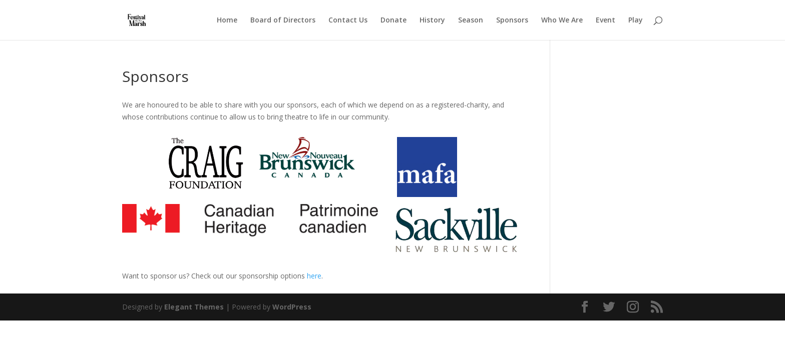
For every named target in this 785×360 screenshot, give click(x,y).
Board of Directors (282, 20)
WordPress (291, 307)
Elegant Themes (194, 307)
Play (635, 20)
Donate (393, 20)
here (314, 275)
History (432, 20)
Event (605, 20)
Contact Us (347, 20)
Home (227, 20)
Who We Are (562, 20)
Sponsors (512, 20)
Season (470, 20)
